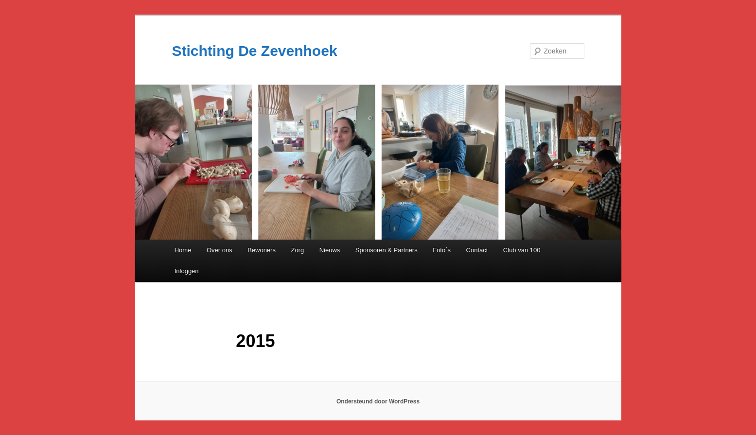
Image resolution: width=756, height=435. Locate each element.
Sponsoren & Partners (386, 250)
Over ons (219, 250)
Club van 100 (522, 250)
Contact (477, 250)
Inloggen (187, 271)
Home (183, 250)
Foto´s (442, 250)
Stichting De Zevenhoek (254, 51)
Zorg (297, 250)
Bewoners (261, 250)
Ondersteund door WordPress (378, 401)
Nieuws (329, 250)
